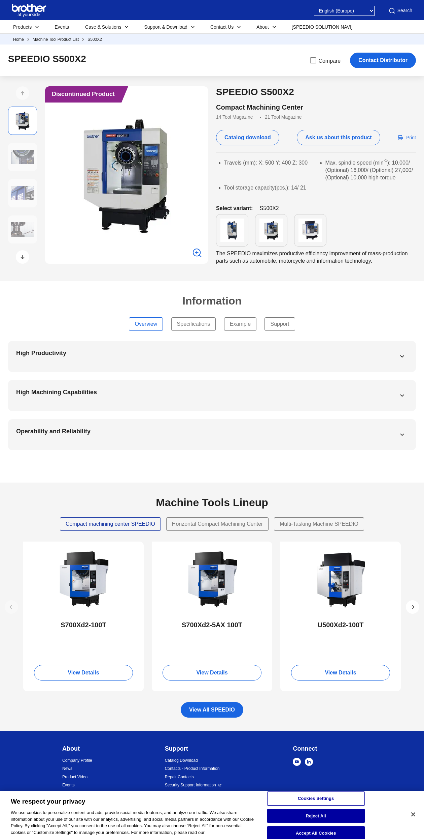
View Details (83, 672)
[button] (22, 93)
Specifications (193, 324)
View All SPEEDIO (212, 710)
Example (240, 324)
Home (18, 39)
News (67, 768)
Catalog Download (181, 760)
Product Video (74, 777)
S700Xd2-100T (83, 625)
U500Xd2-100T (341, 625)
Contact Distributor (383, 60)
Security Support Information (190, 785)
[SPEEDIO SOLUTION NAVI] (322, 27)
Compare (325, 60)
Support (279, 324)
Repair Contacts (179, 777)
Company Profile (77, 760)
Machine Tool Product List (56, 39)
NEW (34, 547)
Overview (146, 324)
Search (400, 11)
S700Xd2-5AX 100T (212, 625)
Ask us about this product (338, 137)
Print (411, 137)
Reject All (316, 819)
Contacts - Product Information (192, 768)
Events (62, 27)
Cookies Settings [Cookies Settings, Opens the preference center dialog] (316, 802)
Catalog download (247, 137)
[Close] (413, 818)
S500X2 (94, 39)
